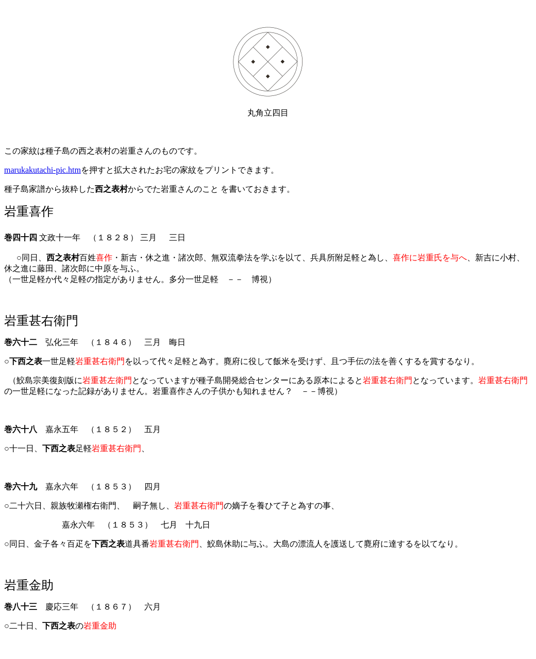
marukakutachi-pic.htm (42, 170)
